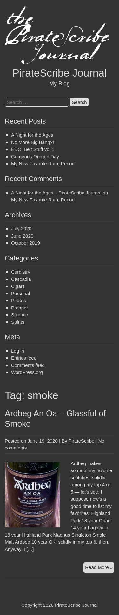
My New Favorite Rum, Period (43, 163)
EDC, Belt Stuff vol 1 (32, 149)
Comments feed (28, 365)
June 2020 (22, 236)
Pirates (18, 300)
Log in (17, 351)
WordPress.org (27, 372)
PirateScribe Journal (59, 73)
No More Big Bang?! (32, 142)
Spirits (17, 322)
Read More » (99, 568)
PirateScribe (82, 440)
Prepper (19, 307)
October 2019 (25, 243)
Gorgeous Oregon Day (35, 156)
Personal (20, 293)
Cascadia (21, 279)
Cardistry (20, 271)
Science (19, 314)
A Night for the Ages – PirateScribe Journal (56, 192)
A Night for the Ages (32, 135)
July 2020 (21, 228)
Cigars (18, 286)
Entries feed (23, 358)
